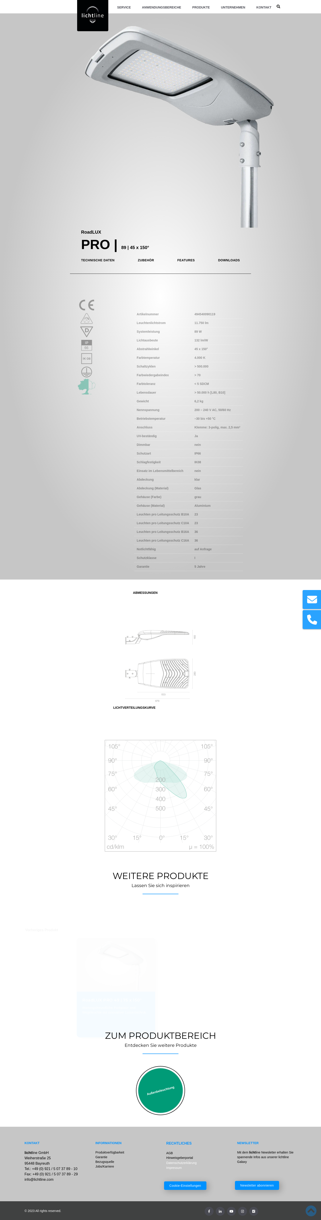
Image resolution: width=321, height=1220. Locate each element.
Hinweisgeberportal (179, 1158)
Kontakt (263, 7)
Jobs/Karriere (104, 1166)
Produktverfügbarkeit (109, 1152)
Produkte (201, 7)
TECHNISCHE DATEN (98, 260)
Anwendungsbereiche (161, 7)
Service (124, 7)
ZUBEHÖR (146, 260)
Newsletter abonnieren (257, 1185)
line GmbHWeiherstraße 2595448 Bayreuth (38, 1158)
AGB (169, 1153)
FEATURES (186, 260)
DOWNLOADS (229, 260)
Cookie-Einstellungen (185, 1185)
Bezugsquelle (104, 1162)
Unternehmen (233, 7)
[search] (278, 6)
